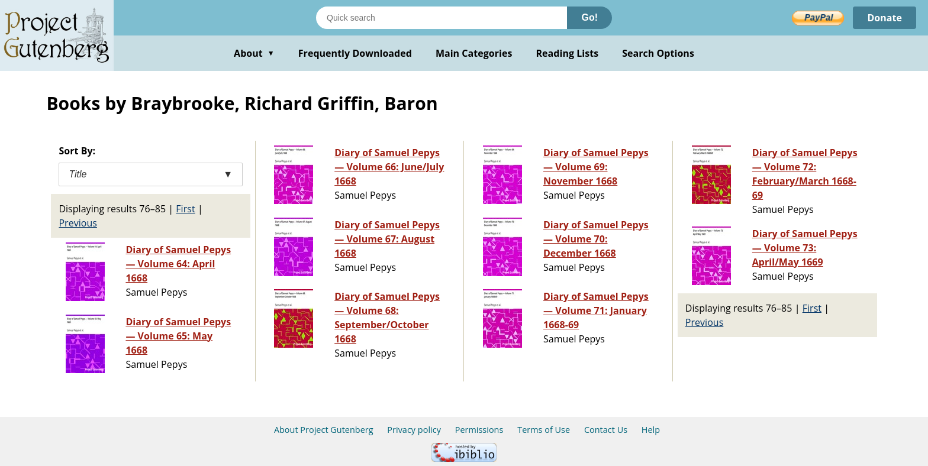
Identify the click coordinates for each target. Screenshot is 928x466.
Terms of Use (543, 429)
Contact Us (605, 429)
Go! (589, 17)
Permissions (479, 429)
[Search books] (441, 18)
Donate (884, 17)
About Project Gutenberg (323, 429)
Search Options (658, 53)
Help (651, 429)
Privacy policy (414, 429)
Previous (78, 222)
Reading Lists (567, 53)
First (185, 208)
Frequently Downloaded (355, 53)
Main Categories (474, 53)
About (254, 53)
